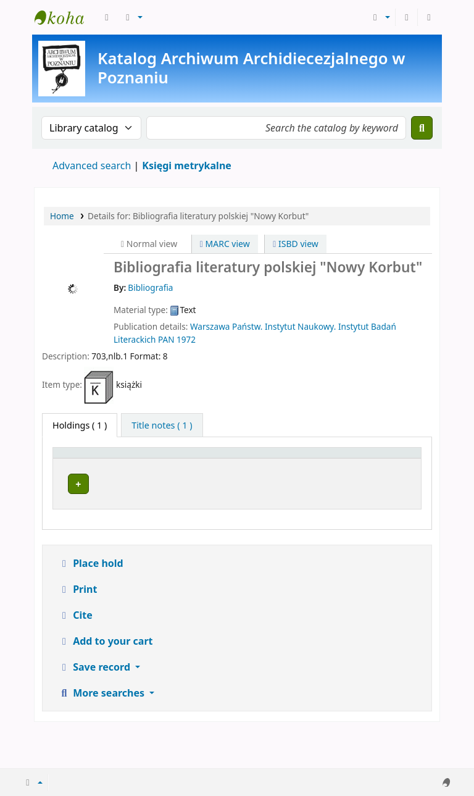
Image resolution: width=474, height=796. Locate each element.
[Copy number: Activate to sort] (335, 466)
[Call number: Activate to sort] (268, 466)
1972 (186, 339)
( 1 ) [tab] (79, 425)
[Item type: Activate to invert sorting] (80, 466)
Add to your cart (105, 678)
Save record (95, 704)
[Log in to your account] (406, 17)
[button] (106, 17)
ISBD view (295, 243)
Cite (75, 652)
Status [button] (388, 473)
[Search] (422, 128)
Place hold (90, 600)
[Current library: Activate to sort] (171, 466)
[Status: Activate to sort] (395, 466)
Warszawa (210, 326)
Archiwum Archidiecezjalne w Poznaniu (65, 17)
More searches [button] (102, 730)
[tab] (161, 425)
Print (77, 626)
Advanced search (91, 165)
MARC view (225, 243)
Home (62, 216)
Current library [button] (145, 473)
